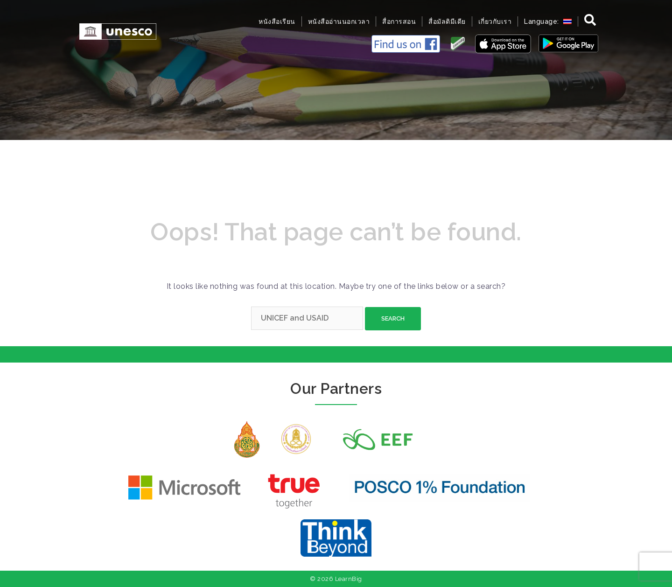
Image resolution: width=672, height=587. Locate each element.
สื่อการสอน (399, 21)
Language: (548, 21)
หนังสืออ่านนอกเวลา (339, 21)
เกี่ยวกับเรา (495, 21)
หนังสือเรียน (277, 21)
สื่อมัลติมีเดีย (447, 21)
